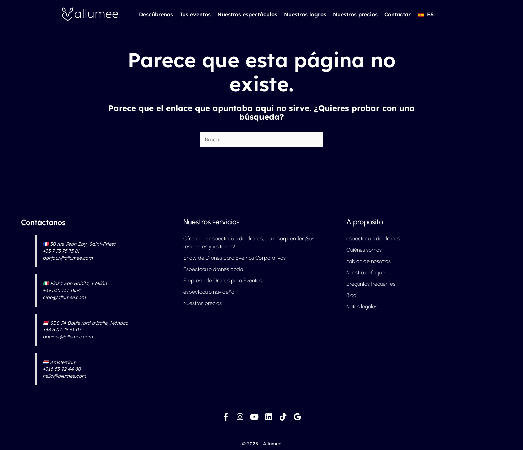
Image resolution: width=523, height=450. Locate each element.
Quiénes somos (364, 250)
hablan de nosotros (368, 261)
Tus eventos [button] (195, 14)
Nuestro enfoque (365, 272)
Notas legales (361, 306)
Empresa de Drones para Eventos (222, 280)
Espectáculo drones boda (213, 269)
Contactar (397, 14)
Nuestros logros (305, 14)
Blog (351, 295)
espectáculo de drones (373, 238)
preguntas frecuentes (370, 284)
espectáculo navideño (208, 292)
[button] (425, 14)
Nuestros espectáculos (247, 14)
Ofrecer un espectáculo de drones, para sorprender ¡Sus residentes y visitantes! (248, 242)
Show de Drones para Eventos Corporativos (234, 258)
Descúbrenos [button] (156, 14)
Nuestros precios (355, 14)
